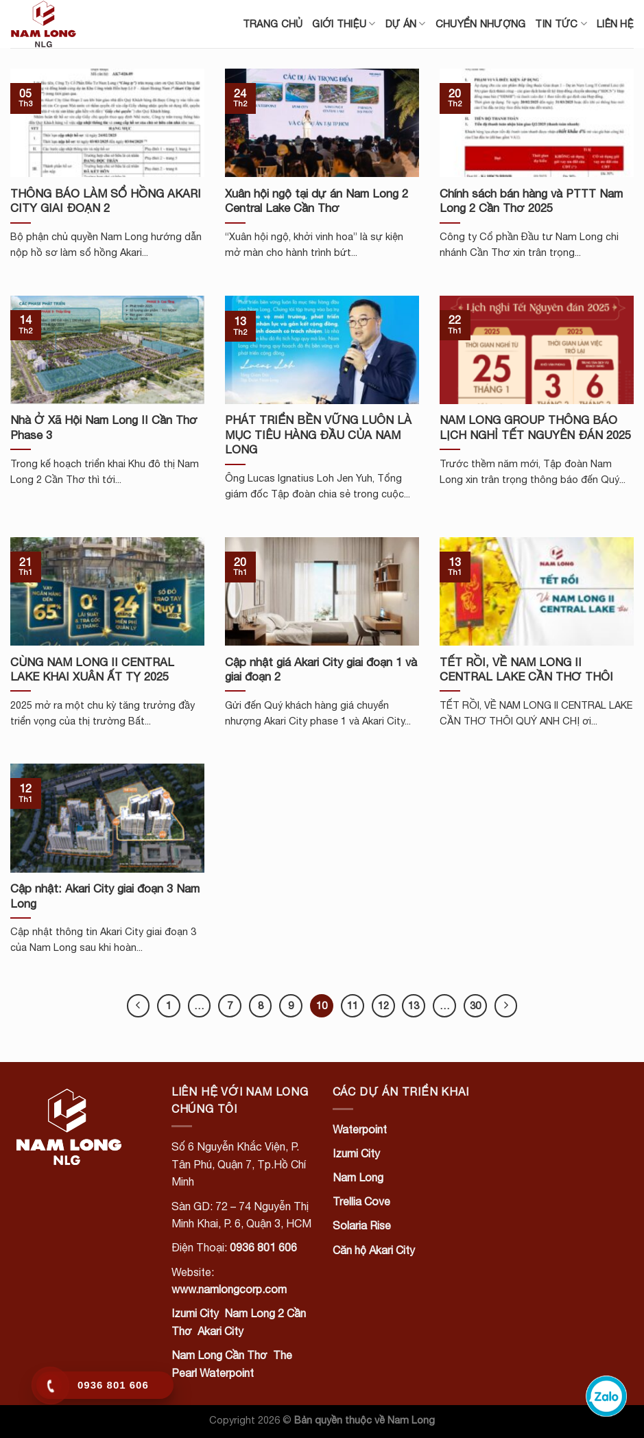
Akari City (220, 1331)
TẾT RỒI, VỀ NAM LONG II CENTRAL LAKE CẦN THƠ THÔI (526, 669)
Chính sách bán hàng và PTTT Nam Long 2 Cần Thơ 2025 (531, 201)
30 (475, 1005)
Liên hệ (615, 24)
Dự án (405, 23)
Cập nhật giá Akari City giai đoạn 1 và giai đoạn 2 (321, 669)
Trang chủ (273, 24)
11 (352, 1005)
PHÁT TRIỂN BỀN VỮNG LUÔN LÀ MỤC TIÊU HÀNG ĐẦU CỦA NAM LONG (318, 434)
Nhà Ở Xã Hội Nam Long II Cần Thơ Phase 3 (104, 427)
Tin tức (561, 23)
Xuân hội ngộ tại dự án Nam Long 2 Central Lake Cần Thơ (316, 201)
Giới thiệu (343, 23)
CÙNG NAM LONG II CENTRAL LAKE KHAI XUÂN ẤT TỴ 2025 (92, 669)
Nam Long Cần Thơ (219, 1355)
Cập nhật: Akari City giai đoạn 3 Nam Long (105, 896)
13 (413, 1005)
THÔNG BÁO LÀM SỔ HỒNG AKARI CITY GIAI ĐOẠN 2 (105, 201)
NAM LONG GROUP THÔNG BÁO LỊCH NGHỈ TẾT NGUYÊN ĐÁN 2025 (535, 427)
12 (383, 1005)
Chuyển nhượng (481, 24)
